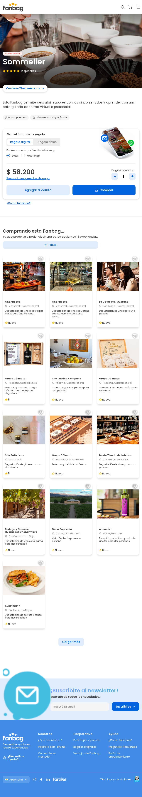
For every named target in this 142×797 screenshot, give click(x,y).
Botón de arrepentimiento (119, 754)
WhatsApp (30, 155)
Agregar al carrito (38, 190)
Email (12, 155)
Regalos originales (84, 747)
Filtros (50, 245)
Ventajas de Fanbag (86, 753)
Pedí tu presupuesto (86, 740)
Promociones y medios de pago (28, 178)
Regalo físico (47, 142)
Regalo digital (20, 142)
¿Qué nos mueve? (50, 740)
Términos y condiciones (115, 779)
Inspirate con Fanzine (51, 747)
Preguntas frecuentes (123, 747)
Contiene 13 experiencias (25, 88)
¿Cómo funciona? (18, 203)
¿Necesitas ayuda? (13, 758)
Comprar (104, 190)
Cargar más (71, 642)
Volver (9, 20)
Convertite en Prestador (47, 754)
